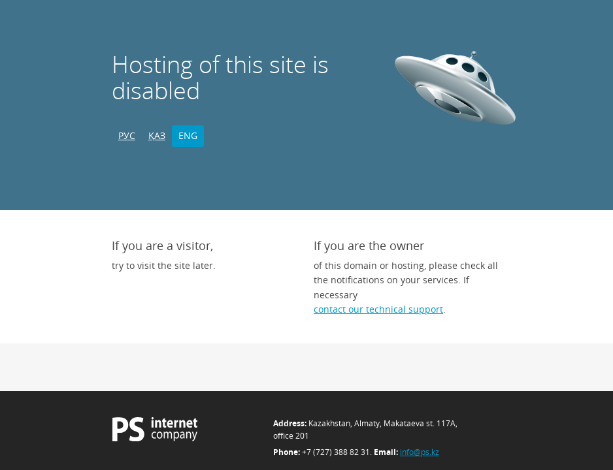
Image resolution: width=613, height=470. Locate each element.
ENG (187, 135)
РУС (126, 135)
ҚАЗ (156, 135)
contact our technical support (378, 309)
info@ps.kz (419, 452)
